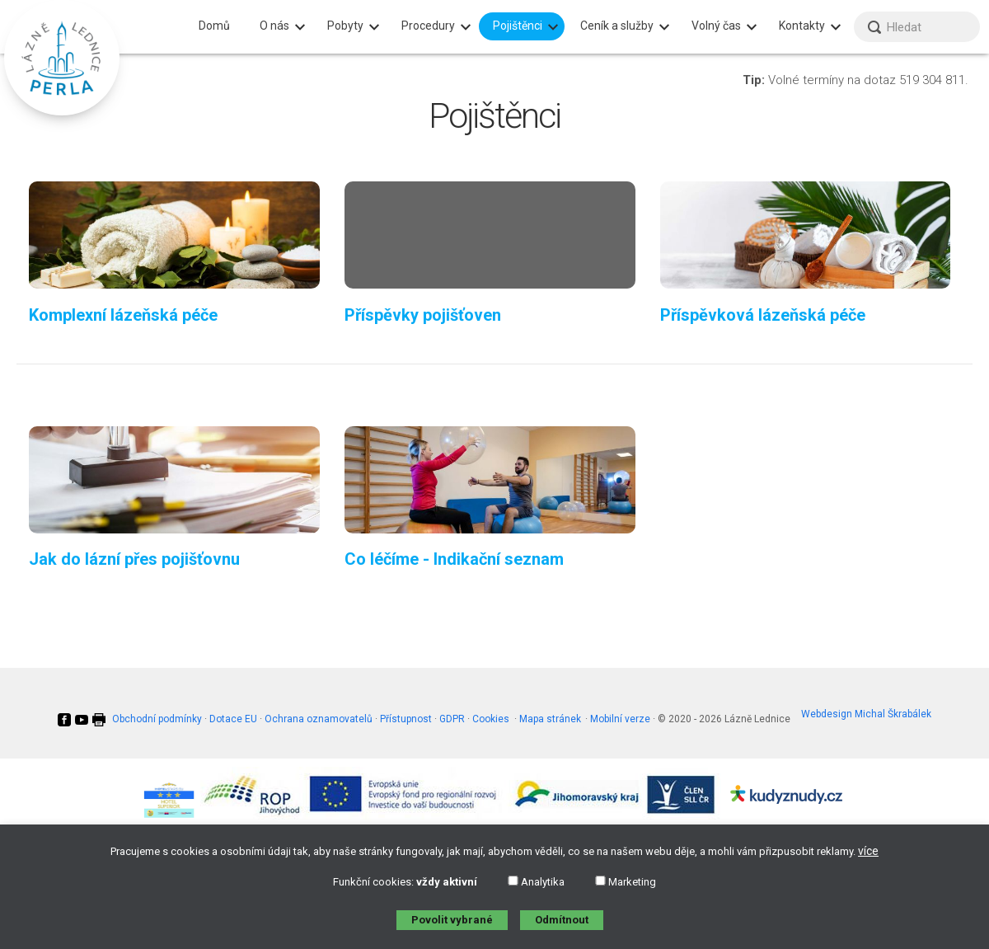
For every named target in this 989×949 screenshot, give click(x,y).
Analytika (536, 882)
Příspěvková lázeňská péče (762, 315)
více (868, 850)
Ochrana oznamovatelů (319, 719)
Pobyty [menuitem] (345, 25)
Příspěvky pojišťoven (423, 315)
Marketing (625, 882)
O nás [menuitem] (274, 25)
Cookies (490, 719)
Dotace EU (233, 719)
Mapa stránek (550, 719)
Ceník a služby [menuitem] (617, 25)
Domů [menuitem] (214, 25)
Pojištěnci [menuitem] (517, 25)
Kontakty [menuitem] (802, 25)
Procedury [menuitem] (428, 25)
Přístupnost (406, 719)
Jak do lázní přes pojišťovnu (134, 559)
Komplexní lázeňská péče (123, 315)
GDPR (452, 719)
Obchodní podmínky (157, 719)
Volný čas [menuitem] (716, 25)
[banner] (62, 57)
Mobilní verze (620, 719)
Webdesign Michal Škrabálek (866, 714)
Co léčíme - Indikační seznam (454, 559)
